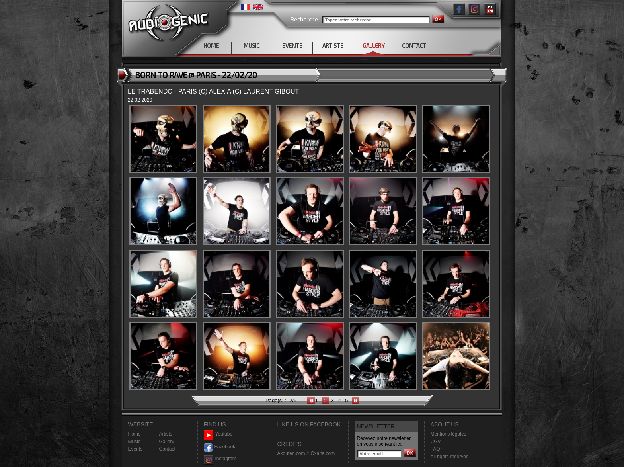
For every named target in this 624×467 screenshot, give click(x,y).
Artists (165, 434)
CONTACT (414, 45)
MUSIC (251, 45)
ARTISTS (332, 45)
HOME (211, 45)
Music (134, 441)
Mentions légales (448, 434)
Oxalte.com (322, 453)
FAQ (435, 449)
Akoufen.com (291, 453)
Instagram (220, 459)
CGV (436, 441)
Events (135, 449)
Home (134, 434)
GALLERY (373, 45)
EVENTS (292, 45)
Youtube (218, 434)
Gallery (166, 441)
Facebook (220, 447)
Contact (167, 449)
